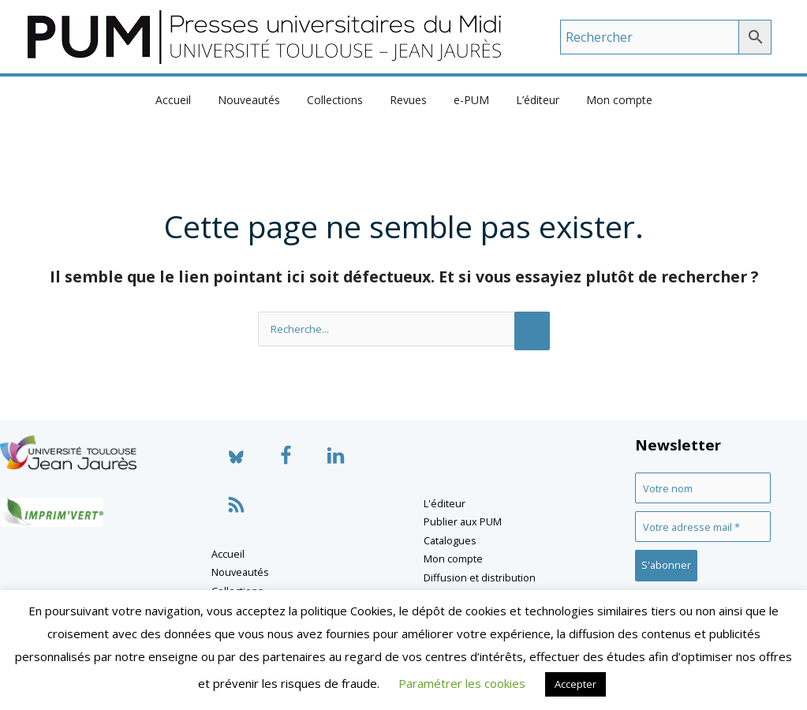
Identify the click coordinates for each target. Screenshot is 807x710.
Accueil (187, 99)
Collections (340, 99)
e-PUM (466, 99)
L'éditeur (444, 503)
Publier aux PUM (463, 521)
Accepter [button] (575, 684)
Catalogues (450, 540)
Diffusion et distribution (480, 577)
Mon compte (605, 99)
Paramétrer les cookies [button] (461, 683)
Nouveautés (258, 99)
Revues (408, 99)
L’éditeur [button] (528, 99)
